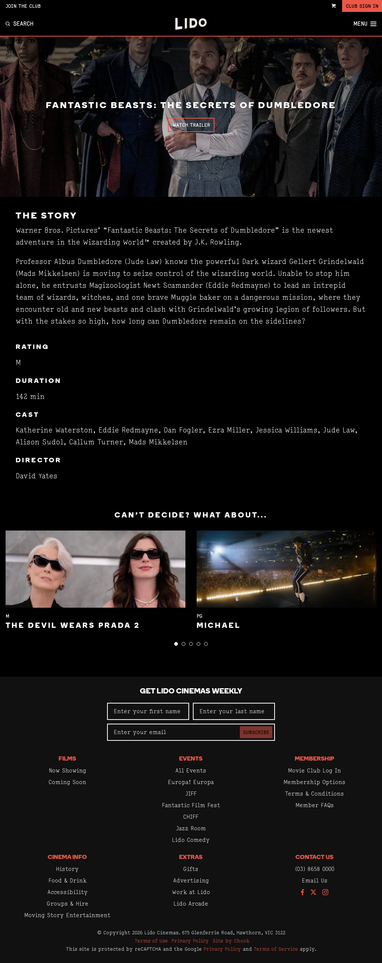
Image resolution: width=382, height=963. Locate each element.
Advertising (191, 880)
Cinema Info (67, 857)
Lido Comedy (191, 839)
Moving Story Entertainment (67, 915)
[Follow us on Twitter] (313, 892)
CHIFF (190, 816)
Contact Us (314, 857)
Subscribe (256, 732)
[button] (176, 644)
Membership (314, 759)
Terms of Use (151, 941)
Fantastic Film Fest (191, 805)
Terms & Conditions (314, 793)
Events (191, 759)
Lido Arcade (190, 903)
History (67, 868)
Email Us (315, 880)
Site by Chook (231, 941)
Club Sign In (362, 6)
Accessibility (67, 892)
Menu (364, 24)
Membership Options (314, 782)
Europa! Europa (191, 782)
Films (67, 759)
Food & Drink (67, 880)
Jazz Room (191, 828)
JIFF (191, 793)
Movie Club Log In (314, 770)
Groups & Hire (67, 903)
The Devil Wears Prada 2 (73, 626)
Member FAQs (314, 805)
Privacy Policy (190, 941)
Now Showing (67, 770)
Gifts (190, 868)
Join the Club (23, 6)
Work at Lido (191, 892)
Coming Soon (67, 782)
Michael (219, 626)
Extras (191, 857)
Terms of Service (276, 949)
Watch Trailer (191, 125)
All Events (190, 770)
